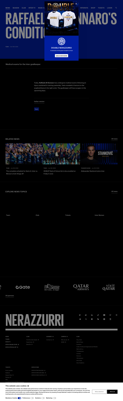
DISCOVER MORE (61, 56)
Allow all (112, 391)
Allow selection (99, 391)
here (36, 392)
